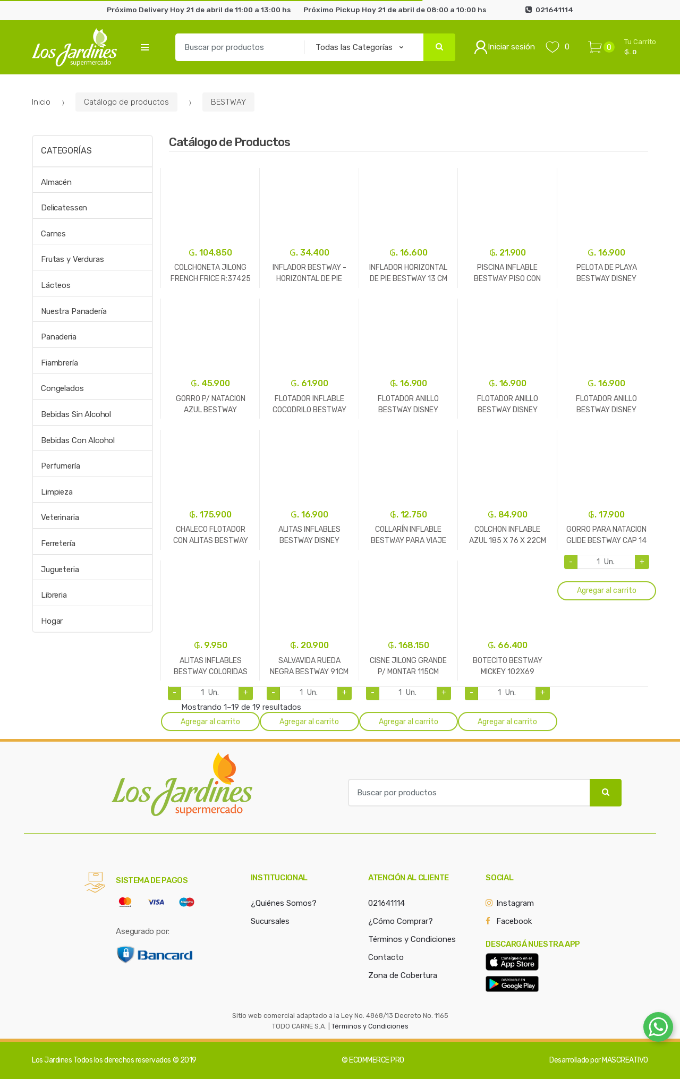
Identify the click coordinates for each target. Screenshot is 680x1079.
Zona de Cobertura (402, 975)
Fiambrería (59, 363)
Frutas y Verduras (72, 259)
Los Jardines (52, 1060)
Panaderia (58, 337)
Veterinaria (60, 517)
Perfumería (60, 466)
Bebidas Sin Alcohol (76, 414)
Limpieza (57, 492)
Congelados (62, 388)
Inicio (41, 102)
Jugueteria (60, 569)
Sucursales (270, 921)
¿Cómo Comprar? (400, 921)
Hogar (52, 621)
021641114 (386, 903)
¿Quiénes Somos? (284, 903)
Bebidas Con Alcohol (78, 440)
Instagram (515, 903)
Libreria (54, 595)
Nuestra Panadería (73, 311)
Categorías (66, 151)
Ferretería (58, 543)
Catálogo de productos (126, 102)
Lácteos (56, 285)
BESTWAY (228, 102)
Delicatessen (64, 208)
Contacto (386, 957)
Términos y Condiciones (412, 939)
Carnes (53, 234)
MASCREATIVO (625, 1060)
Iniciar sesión (504, 47)
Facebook (514, 921)
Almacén (56, 182)
